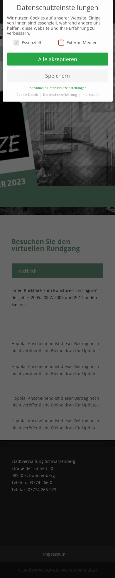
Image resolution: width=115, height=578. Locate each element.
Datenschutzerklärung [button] (60, 92)
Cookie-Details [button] (27, 92)
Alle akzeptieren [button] (57, 56)
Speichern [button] (57, 72)
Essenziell (27, 39)
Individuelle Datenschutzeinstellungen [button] (57, 85)
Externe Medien (78, 39)
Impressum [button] (90, 92)
